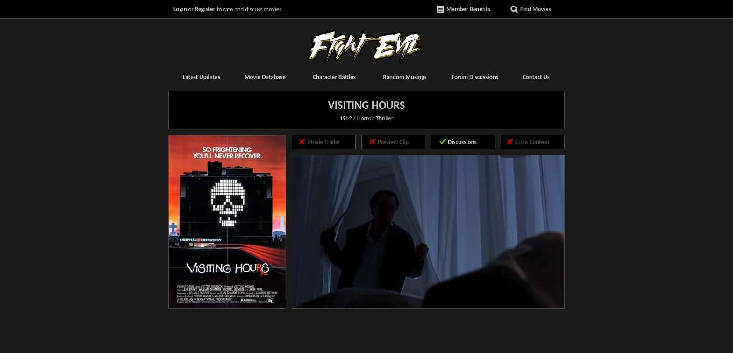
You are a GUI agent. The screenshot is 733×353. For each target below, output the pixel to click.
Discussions (462, 141)
